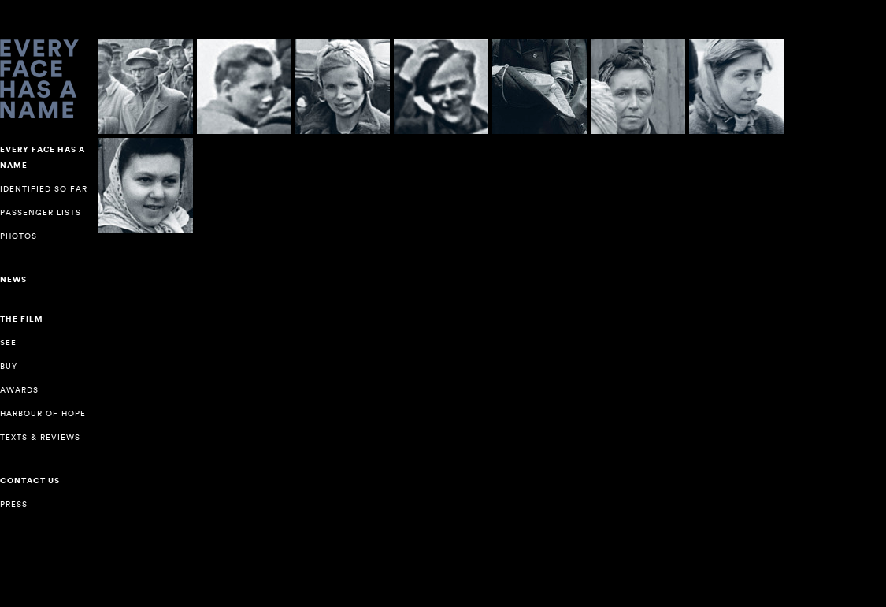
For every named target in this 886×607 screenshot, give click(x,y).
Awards (19, 390)
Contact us (30, 481)
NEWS (13, 280)
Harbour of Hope (43, 413)
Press (14, 504)
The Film (21, 319)
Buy (8, 366)
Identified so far (43, 189)
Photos (18, 236)
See (8, 342)
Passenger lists (40, 212)
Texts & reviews (40, 437)
